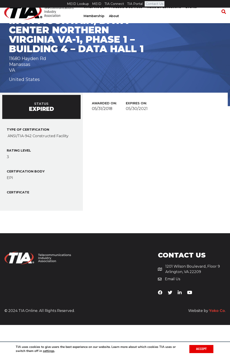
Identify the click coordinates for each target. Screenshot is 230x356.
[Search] (222, 19)
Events (191, 15)
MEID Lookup (78, 4)
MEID (96, 4)
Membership (93, 24)
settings (48, 351)
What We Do (93, 15)
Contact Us (154, 4)
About (114, 24)
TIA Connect (114, 4)
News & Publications (164, 15)
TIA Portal (135, 4)
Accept (201, 349)
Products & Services (125, 15)
